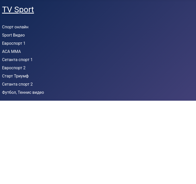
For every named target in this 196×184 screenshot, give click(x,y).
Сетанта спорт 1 (17, 59)
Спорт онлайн (15, 27)
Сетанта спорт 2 (17, 84)
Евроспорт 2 (14, 67)
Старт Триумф (15, 76)
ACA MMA (11, 51)
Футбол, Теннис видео (23, 92)
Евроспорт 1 (14, 43)
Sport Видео (13, 35)
